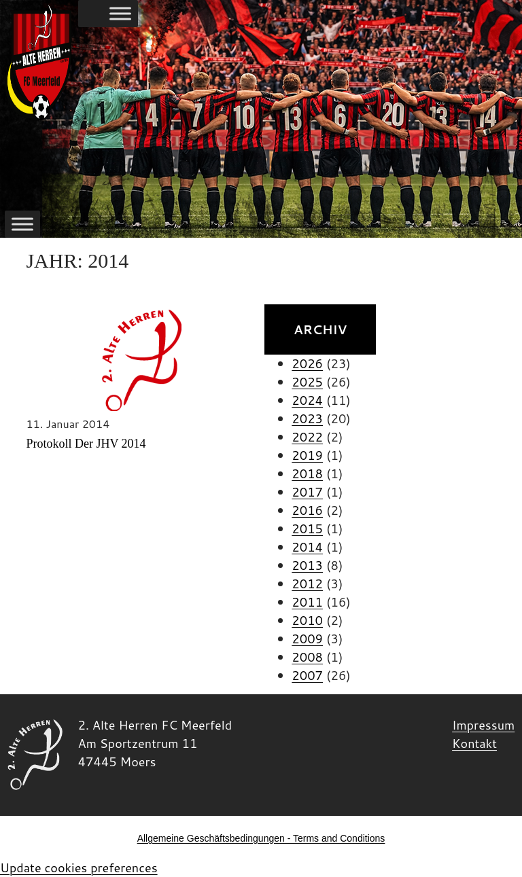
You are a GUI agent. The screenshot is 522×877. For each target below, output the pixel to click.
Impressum (483, 725)
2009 (307, 638)
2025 (307, 382)
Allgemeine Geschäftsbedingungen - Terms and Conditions (261, 838)
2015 (307, 528)
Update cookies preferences (79, 867)
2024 (307, 400)
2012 (307, 583)
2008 (307, 657)
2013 (307, 565)
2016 (307, 510)
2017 (307, 492)
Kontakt (474, 743)
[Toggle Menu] (120, 13)
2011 (307, 602)
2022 (307, 437)
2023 (307, 418)
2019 (307, 455)
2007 (307, 675)
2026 (307, 363)
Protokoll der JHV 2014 (85, 443)
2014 (307, 547)
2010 (307, 620)
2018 (307, 473)
